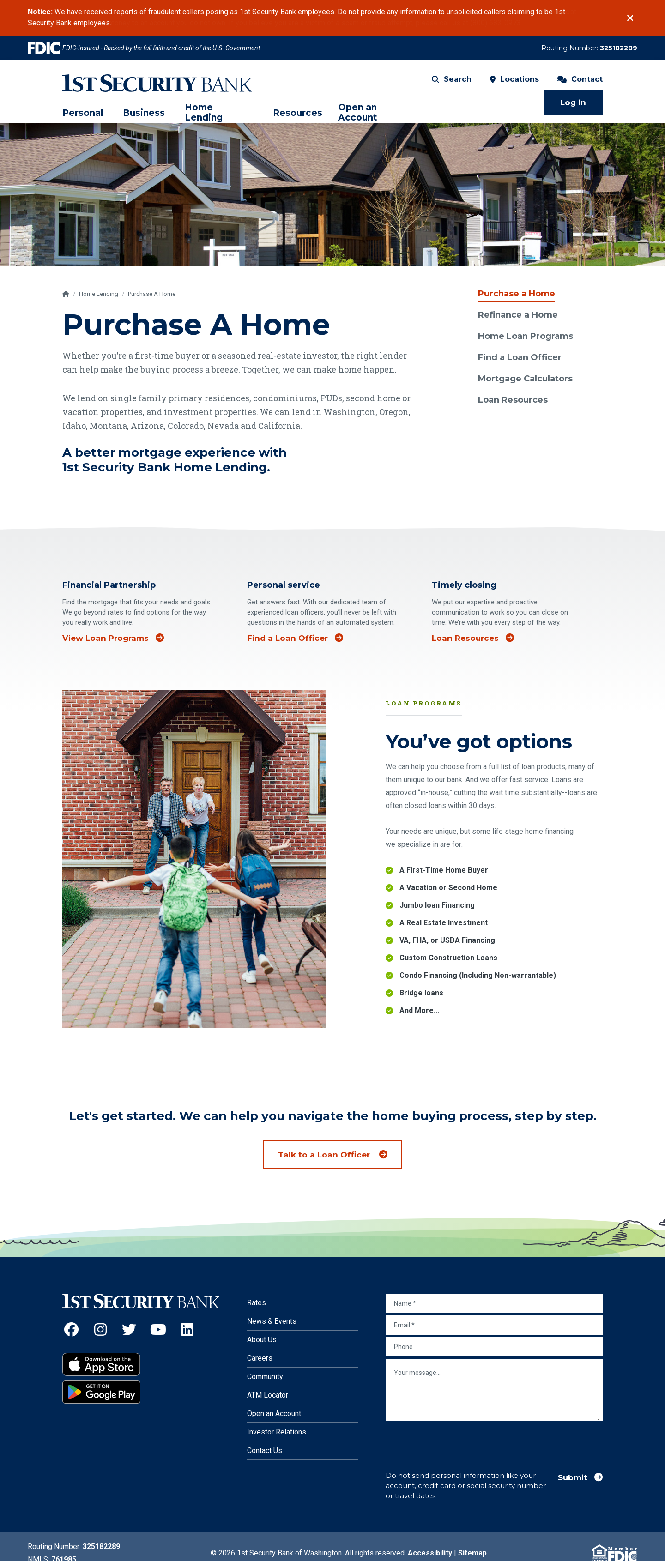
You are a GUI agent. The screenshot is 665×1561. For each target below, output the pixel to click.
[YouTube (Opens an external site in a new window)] (158, 1329)
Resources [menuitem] (297, 113)
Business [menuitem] (144, 113)
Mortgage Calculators (525, 379)
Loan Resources (513, 400)
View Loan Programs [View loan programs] (105, 649)
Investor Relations (276, 1432)
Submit (572, 1477)
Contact (580, 79)
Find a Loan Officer (520, 357)
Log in (573, 102)
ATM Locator (267, 1395)
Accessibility (430, 1553)
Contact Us (264, 1450)
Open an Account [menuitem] (357, 112)
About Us (262, 1339)
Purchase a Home (516, 294)
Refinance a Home (518, 315)
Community (265, 1376)
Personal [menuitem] (82, 113)
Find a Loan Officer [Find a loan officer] (287, 649)
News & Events (271, 1321)
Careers (259, 1358)
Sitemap (472, 1553)
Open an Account (274, 1413)
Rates (256, 1302)
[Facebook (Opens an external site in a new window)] (71, 1329)
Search (452, 79)
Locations (514, 79)
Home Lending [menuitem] (204, 112)
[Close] (630, 18)
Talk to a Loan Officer (325, 1154)
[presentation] (456, 1441)
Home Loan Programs (525, 336)
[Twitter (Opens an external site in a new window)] (130, 1329)
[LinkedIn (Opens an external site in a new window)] (187, 1329)
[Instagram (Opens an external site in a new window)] (100, 1329)
